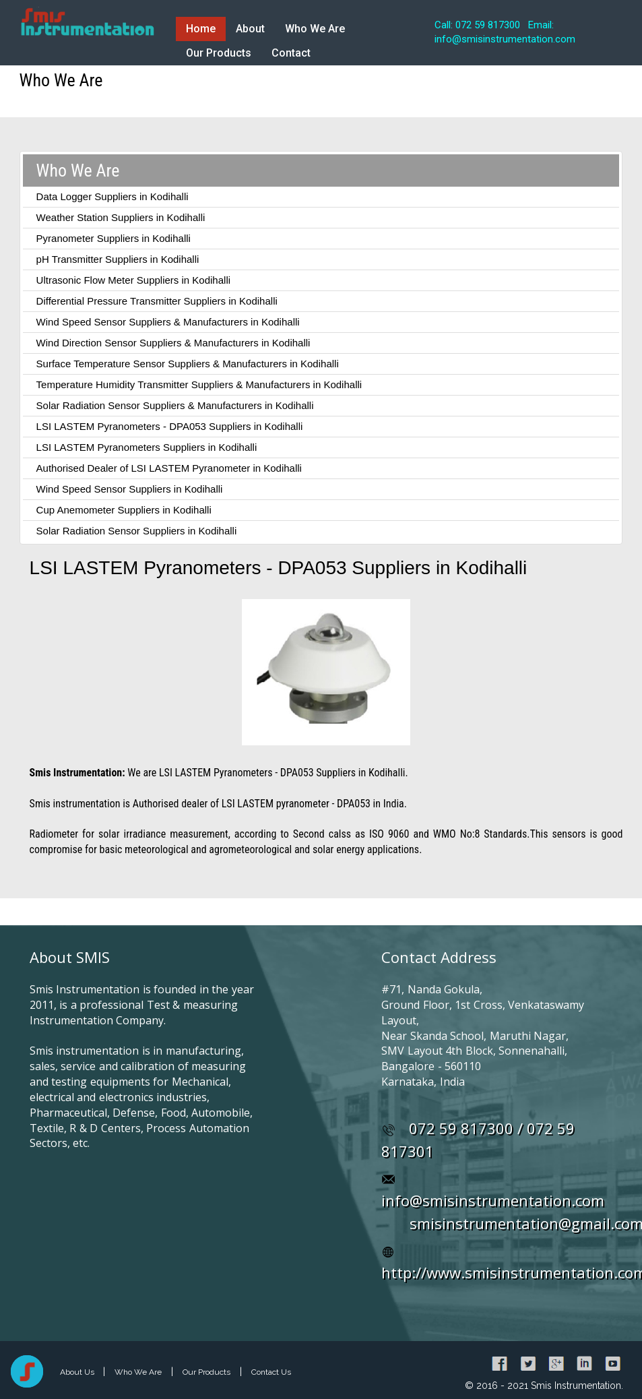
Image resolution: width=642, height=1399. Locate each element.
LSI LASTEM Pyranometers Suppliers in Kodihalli (146, 447)
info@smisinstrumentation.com (492, 1200)
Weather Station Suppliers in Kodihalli (120, 217)
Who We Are (315, 28)
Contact (291, 52)
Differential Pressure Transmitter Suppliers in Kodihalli (157, 301)
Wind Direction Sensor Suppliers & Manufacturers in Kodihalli (173, 342)
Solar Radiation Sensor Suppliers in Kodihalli (136, 530)
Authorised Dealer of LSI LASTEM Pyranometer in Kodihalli (169, 468)
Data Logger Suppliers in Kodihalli (112, 196)
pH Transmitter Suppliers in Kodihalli (117, 259)
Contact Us (271, 1372)
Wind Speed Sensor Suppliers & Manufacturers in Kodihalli (168, 322)
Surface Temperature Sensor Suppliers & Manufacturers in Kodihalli (187, 363)
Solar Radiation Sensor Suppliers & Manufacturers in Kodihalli (175, 405)
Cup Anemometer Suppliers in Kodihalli (124, 510)
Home (201, 28)
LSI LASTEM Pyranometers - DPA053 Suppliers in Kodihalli (169, 426)
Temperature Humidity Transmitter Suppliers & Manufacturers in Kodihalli (199, 384)
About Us (78, 1372)
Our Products (218, 52)
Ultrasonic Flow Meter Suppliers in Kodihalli (133, 280)
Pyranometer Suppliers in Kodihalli (113, 238)
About (250, 28)
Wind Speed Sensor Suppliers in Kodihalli (129, 489)
